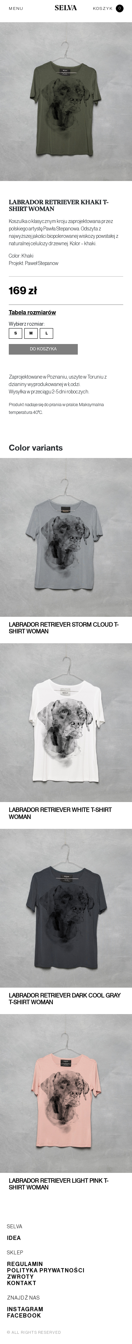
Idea (14, 1238)
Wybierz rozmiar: (27, 324)
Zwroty (20, 1276)
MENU (16, 8)
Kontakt (22, 1283)
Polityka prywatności (45, 1270)
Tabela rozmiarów (32, 312)
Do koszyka (43, 349)
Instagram (25, 1309)
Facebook (24, 1315)
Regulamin (25, 1264)
